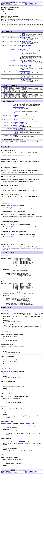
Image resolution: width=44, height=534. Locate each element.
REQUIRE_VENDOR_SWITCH (25, 68)
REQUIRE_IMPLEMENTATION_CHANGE (27, 56)
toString (14, 142)
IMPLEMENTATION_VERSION (25, 47)
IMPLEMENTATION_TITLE (24, 38)
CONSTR (11, 4)
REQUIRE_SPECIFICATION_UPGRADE (27, 62)
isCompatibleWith (16, 137)
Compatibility (15, 34)
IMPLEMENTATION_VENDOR (25, 42)
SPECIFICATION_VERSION (25, 82)
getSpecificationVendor (18, 131)
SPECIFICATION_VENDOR (24, 77)
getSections (15, 121)
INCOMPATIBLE (22, 51)
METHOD (15, 4)
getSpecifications (17, 125)
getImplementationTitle (18, 112)
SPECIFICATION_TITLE (24, 73)
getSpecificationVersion (18, 134)
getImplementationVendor (18, 115)
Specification (4, 90)
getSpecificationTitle (18, 128)
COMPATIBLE (22, 34)
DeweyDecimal (9, 134)
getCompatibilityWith (17, 107)
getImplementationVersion (18, 118)
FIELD (9, 4)
